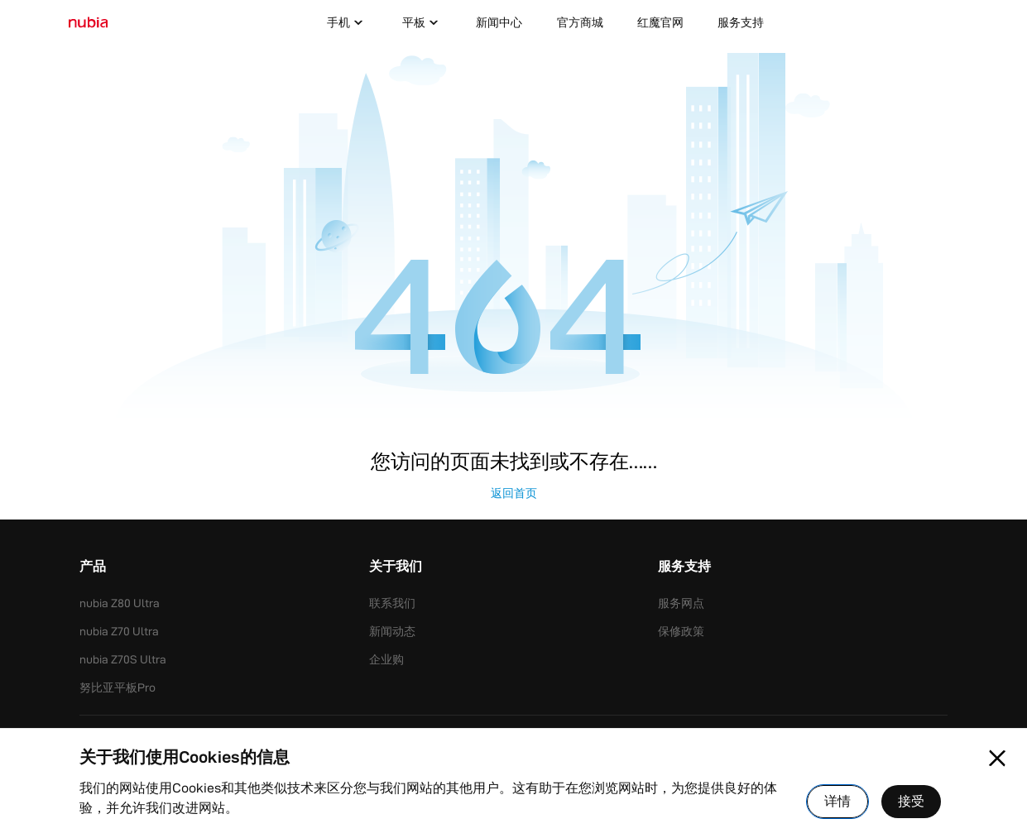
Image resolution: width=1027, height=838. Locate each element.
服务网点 (681, 603)
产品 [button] (92, 567)
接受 (911, 801)
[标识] (88, 22)
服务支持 (740, 22)
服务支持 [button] (684, 567)
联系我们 (392, 603)
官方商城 (580, 22)
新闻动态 (392, 631)
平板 (422, 22)
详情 (837, 801)
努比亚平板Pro (117, 687)
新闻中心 (499, 22)
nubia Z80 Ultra (119, 603)
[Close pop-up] (997, 758)
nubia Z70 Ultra (119, 631)
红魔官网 (660, 22)
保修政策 (681, 631)
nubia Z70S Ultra (122, 659)
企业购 (386, 659)
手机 (347, 22)
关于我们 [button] (395, 567)
